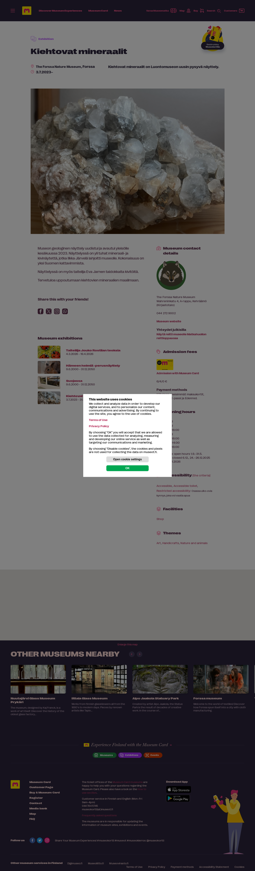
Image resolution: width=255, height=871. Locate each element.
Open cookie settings (127, 459)
